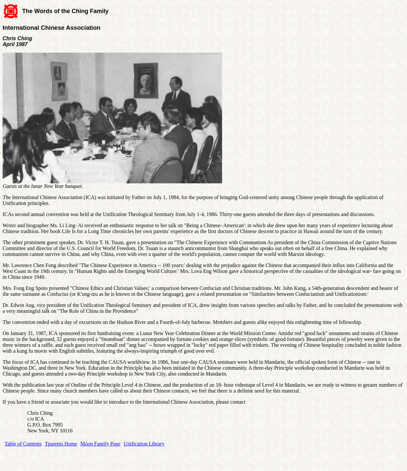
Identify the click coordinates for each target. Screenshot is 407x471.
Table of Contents (23, 443)
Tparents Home (61, 443)
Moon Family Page (101, 443)
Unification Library (144, 443)
